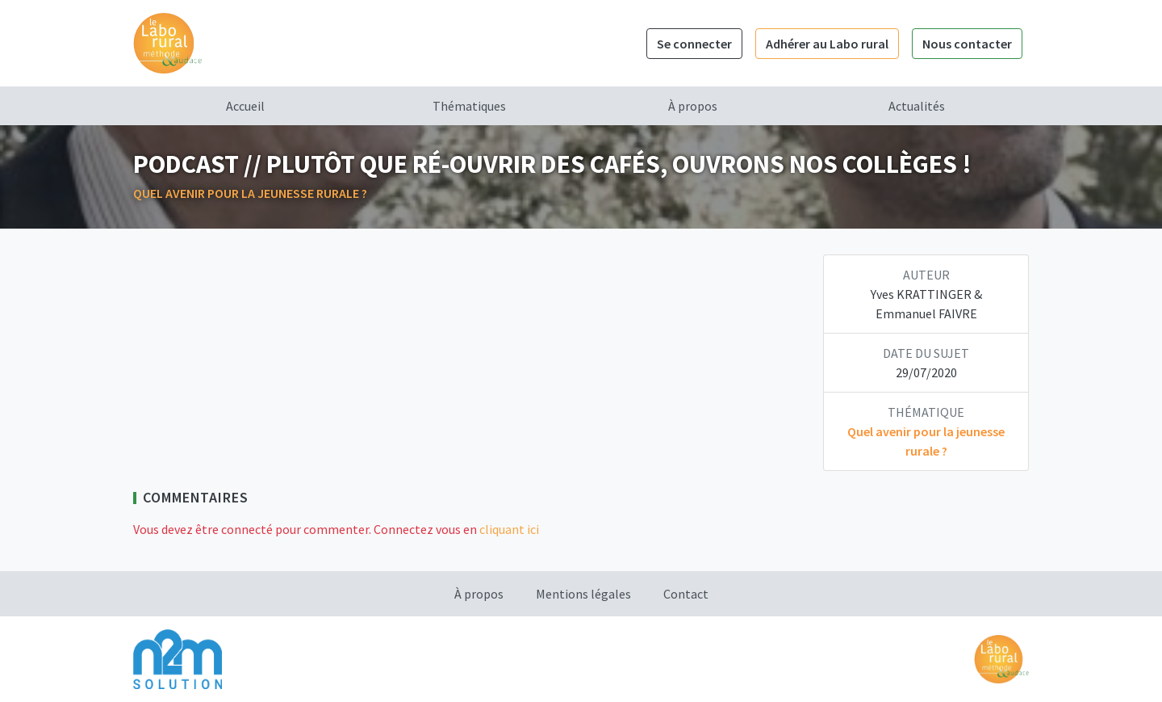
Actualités (916, 106)
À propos (692, 106)
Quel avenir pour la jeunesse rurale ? (250, 193)
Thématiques (469, 106)
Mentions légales (583, 594)
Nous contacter (967, 44)
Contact (685, 594)
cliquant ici (509, 529)
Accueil (245, 106)
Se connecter (694, 44)
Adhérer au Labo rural (827, 44)
